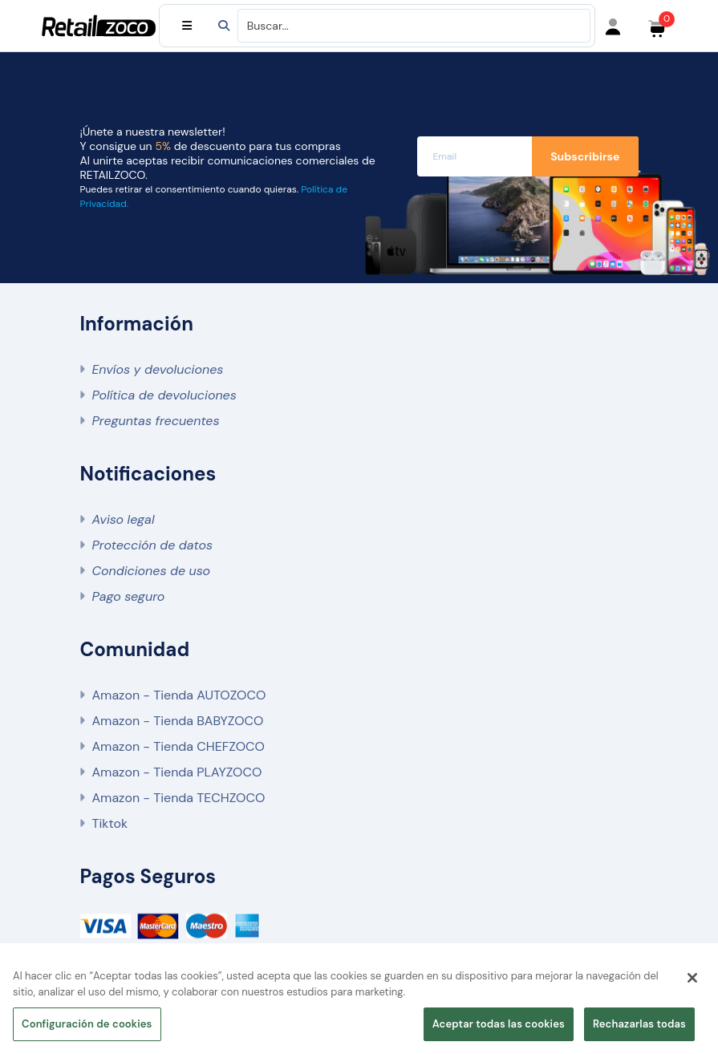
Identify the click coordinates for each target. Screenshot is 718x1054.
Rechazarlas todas (639, 1024)
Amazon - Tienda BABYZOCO (178, 720)
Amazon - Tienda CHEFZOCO (178, 746)
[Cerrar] (692, 977)
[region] (359, 1003)
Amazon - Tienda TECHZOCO (179, 797)
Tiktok (110, 823)
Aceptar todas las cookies (498, 1024)
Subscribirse (584, 156)
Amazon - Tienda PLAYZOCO (177, 772)
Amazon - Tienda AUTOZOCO (179, 695)
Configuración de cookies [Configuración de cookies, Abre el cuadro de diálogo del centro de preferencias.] (87, 1024)
